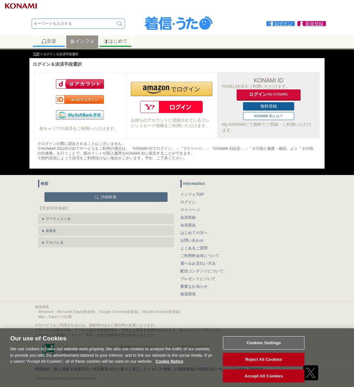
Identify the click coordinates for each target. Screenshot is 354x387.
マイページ (190, 210)
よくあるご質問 (194, 248)
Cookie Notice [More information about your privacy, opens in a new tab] (169, 366)
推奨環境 (188, 294)
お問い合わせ (192, 240)
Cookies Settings (264, 348)
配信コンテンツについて (202, 271)
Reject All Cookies (263, 364)
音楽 (48, 41)
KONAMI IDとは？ (268, 116)
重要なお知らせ (194, 286)
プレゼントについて (198, 279)
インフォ (82, 41)
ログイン (188, 202)
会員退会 (188, 225)
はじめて (115, 41)
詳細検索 (108, 197)
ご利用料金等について (200, 256)
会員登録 (188, 217)
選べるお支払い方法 (198, 263)
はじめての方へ (194, 233)
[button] (171, 89)
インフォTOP (192, 194)
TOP (36, 54)
